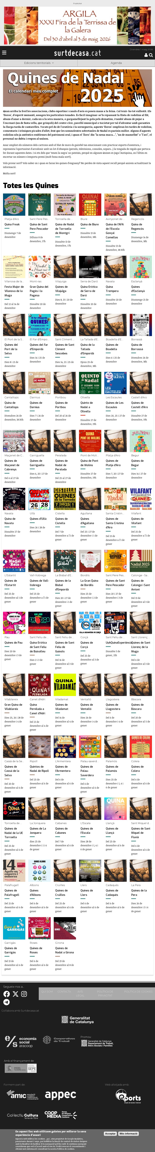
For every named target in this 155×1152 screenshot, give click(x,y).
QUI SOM (47, 991)
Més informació (128, 1133)
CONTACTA (64, 991)
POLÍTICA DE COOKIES (138, 991)
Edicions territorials (39, 63)
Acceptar (110, 1133)
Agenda (116, 63)
